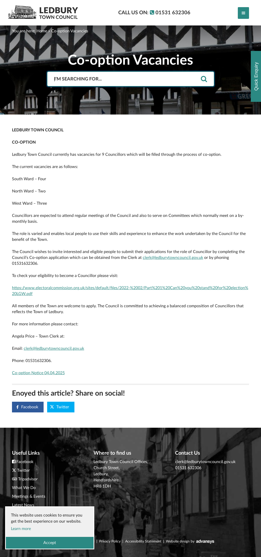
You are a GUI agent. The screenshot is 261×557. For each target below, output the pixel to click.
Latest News (23, 505)
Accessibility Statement (143, 541)
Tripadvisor (28, 479)
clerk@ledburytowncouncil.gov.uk (173, 258)
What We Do (24, 488)
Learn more (21, 529)
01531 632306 (188, 468)
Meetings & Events (28, 496)
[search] (203, 79)
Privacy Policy (110, 541)
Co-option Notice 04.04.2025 (38, 373)
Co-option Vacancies (69, 31)
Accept (49, 543)
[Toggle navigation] (243, 13)
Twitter (59, 407)
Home (41, 31)
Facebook (25, 407)
